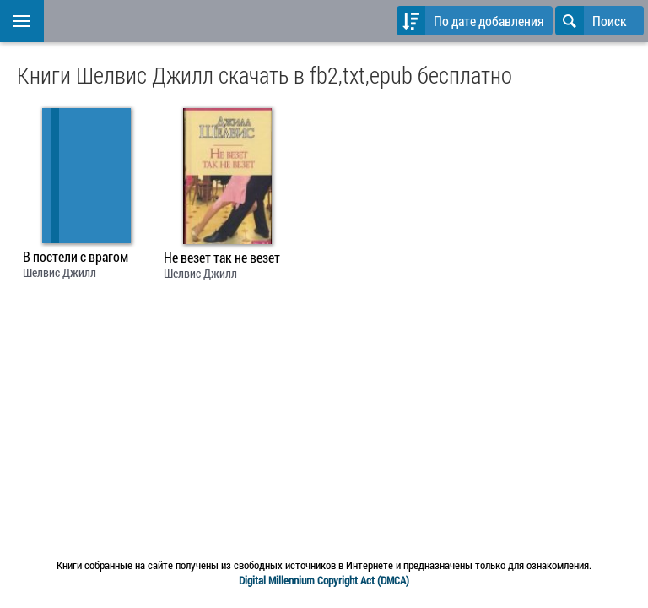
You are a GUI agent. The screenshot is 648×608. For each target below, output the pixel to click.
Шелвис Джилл (59, 272)
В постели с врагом (75, 256)
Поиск (591, 20)
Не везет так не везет (222, 257)
